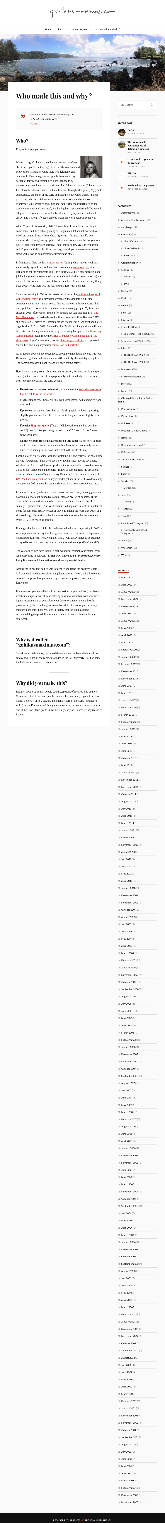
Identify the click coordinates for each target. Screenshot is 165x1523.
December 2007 (129, 1054)
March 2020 (127, 642)
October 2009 (128, 909)
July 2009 (126, 924)
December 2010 (129, 837)
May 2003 (126, 1292)
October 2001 (128, 1429)
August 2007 (128, 1083)
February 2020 (129, 649)
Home (48, 29)
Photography (128, 408)
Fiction (125, 305)
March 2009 (127, 953)
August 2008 (128, 996)
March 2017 (127, 692)
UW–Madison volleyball (29, 479)
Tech (123, 494)
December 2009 (129, 895)
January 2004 (128, 1242)
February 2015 (129, 721)
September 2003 (130, 1263)
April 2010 (126, 880)
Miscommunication (131, 376)
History (125, 319)
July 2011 (126, 808)
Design (125, 290)
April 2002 (126, 1386)
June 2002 (126, 1372)
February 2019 (129, 663)
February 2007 (129, 1119)
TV (125, 283)
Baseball (128, 487)
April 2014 (126, 743)
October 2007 (128, 1068)
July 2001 (126, 1451)
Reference (126, 452)
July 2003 (126, 1278)
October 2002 (128, 1343)
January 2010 (128, 887)
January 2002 (128, 1408)
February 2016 (129, 707)
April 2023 (126, 584)
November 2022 (129, 599)
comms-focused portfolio (65, 344)
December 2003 (129, 1249)
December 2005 (129, 1155)
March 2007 (127, 1111)
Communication (129, 262)
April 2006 (126, 1140)
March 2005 (127, 1184)
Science (125, 466)
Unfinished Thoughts (132, 523)
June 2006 (126, 1133)
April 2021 (126, 613)
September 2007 (130, 1075)
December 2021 (129, 606)
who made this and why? (107, 29)
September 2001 (130, 1437)
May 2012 (126, 765)
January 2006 (128, 1148)
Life (123, 348)
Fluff (123, 312)
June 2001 (126, 1458)
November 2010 (129, 844)
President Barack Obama (134, 430)
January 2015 (128, 729)
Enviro (124, 298)
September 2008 (130, 989)
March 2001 (127, 1480)
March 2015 (127, 714)
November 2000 (129, 1502)
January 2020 (128, 656)
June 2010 (126, 866)
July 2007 (126, 1090)
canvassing (53, 262)
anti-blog (126, 227)
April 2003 (126, 1299)
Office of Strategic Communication (70, 335)
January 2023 (128, 591)
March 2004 (127, 1234)
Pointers (125, 423)
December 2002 (129, 1328)
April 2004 (126, 1227)
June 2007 (126, 1097)
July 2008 (126, 1003)
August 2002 (128, 1357)
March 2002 (127, 1393)
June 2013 (126, 750)
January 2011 (128, 830)
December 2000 (129, 1495)
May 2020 (126, 627)
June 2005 (126, 1169)
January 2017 (128, 700)
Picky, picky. (127, 415)
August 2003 (128, 1271)
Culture (125, 269)
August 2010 (128, 851)
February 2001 (129, 1487)
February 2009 (129, 960)
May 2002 (126, 1379)
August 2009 (128, 916)
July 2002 (126, 1364)
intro (60, 29)
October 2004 (128, 1198)
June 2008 (126, 1010)
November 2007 (129, 1061)
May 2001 (126, 1466)
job (61, 262)
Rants (124, 437)
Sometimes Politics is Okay (138, 333)
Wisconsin (126, 547)
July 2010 (126, 859)
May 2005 (126, 1177)
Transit (125, 508)
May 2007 (126, 1104)
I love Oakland (131, 248)
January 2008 (128, 1047)
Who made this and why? (54, 95)
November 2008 (129, 974)
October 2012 (128, 757)
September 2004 (130, 1205)
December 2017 (129, 678)
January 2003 (128, 1321)
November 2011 (129, 786)
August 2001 (128, 1444)
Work (124, 555)
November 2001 (129, 1422)
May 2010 (126, 873)
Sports (124, 481)
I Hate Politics (128, 327)
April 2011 (126, 815)
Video (124, 540)
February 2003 (129, 1314)
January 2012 (128, 772)
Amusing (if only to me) (133, 219)
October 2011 (128, 794)
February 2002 (129, 1401)
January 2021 (128, 620)
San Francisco (131, 255)
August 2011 (128, 801)
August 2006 (128, 1126)
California (126, 234)
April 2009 (126, 945)
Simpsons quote (40, 425)
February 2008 (129, 1039)
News (124, 390)
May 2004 (126, 1220)
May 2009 (126, 938)
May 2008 (126, 1018)
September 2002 (130, 1350)
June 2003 (126, 1285)
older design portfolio (71, 340)
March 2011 (127, 823)
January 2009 (128, 967)
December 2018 (129, 671)
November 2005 (129, 1162)
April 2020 (126, 635)
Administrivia (128, 212)
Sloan (35, 123)
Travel (124, 515)
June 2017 (126, 685)
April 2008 (126, 1025)
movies (125, 383)
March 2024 (127, 577)
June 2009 (126, 931)
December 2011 (129, 779)
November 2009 (129, 902)
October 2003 (128, 1256)
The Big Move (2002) (135, 354)
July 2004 (126, 1213)
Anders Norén (104, 1520)
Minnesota (127, 369)
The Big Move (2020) (135, 361)
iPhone (127, 501)
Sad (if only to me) (130, 459)
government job (79, 267)
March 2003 (127, 1307)
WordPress (73, 1520)
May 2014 (126, 736)
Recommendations (131, 444)
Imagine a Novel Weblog (134, 341)
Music (127, 276)
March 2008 (127, 1032)
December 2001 (129, 1415)
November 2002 (129, 1336)
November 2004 (129, 1191)
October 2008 (128, 981)
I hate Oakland (131, 240)
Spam (124, 473)
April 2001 (126, 1473)
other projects (80, 29)
